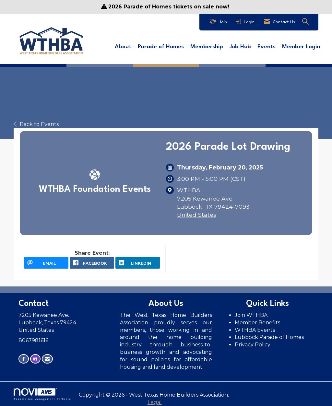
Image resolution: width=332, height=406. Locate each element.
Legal (155, 402)
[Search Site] (306, 22)
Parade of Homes (161, 47)
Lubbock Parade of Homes (269, 337)
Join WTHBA (251, 315)
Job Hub (240, 47)
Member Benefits (257, 322)
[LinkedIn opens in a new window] (137, 263)
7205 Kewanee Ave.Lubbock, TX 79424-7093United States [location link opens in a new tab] (213, 206)
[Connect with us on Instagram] (35, 359)
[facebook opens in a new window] (92, 263)
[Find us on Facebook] (23, 359)
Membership (206, 47)
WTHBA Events (255, 330)
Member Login (301, 47)
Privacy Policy (253, 345)
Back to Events (36, 124)
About (123, 47)
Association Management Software (42, 394)
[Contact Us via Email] (47, 359)
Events (266, 47)
